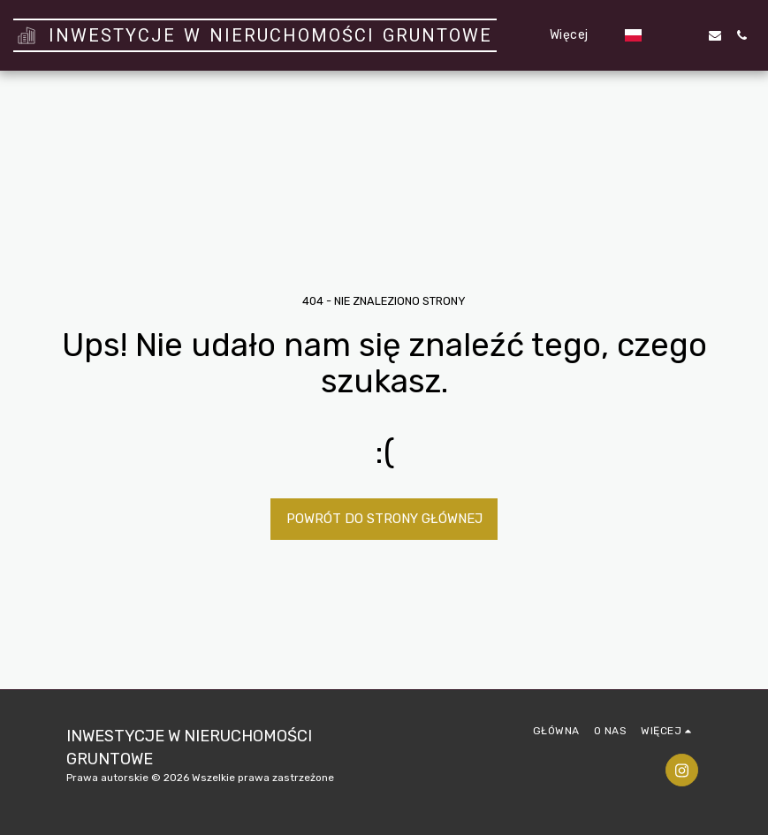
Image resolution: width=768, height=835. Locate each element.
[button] (662, 35)
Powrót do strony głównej (384, 519)
